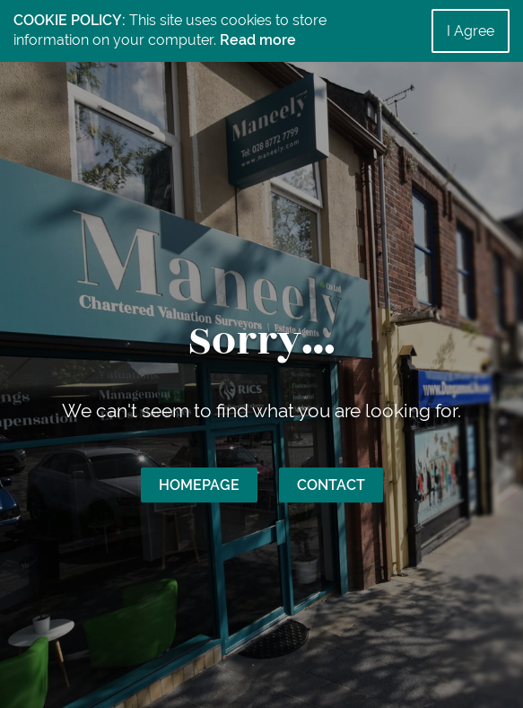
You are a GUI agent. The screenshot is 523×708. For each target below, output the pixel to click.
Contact (331, 485)
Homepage (199, 485)
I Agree (470, 30)
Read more (258, 39)
